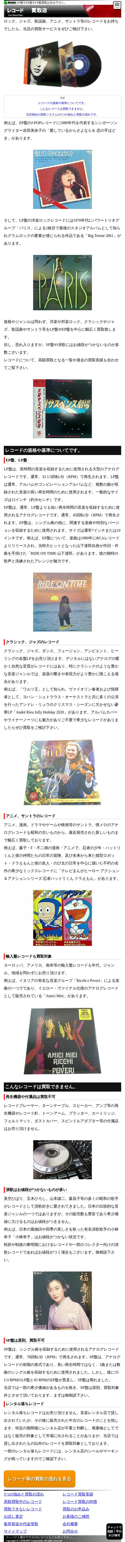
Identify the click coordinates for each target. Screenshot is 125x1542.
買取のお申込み (76, 1509)
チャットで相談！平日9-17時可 (114, 1531)
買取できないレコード (23, 1509)
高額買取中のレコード (23, 1502)
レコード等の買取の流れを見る (39, 1478)
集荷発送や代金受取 (21, 1524)
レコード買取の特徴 (80, 1502)
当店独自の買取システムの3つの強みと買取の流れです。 (62, 114)
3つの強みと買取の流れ (24, 1494)
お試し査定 (13, 1516)
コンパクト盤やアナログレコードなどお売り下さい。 (40, 1537)
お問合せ (70, 1531)
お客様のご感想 (76, 1516)
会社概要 (70, 1524)
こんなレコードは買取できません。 (63, 108)
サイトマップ (15, 1531)
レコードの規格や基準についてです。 (62, 103)
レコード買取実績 (78, 1494)
